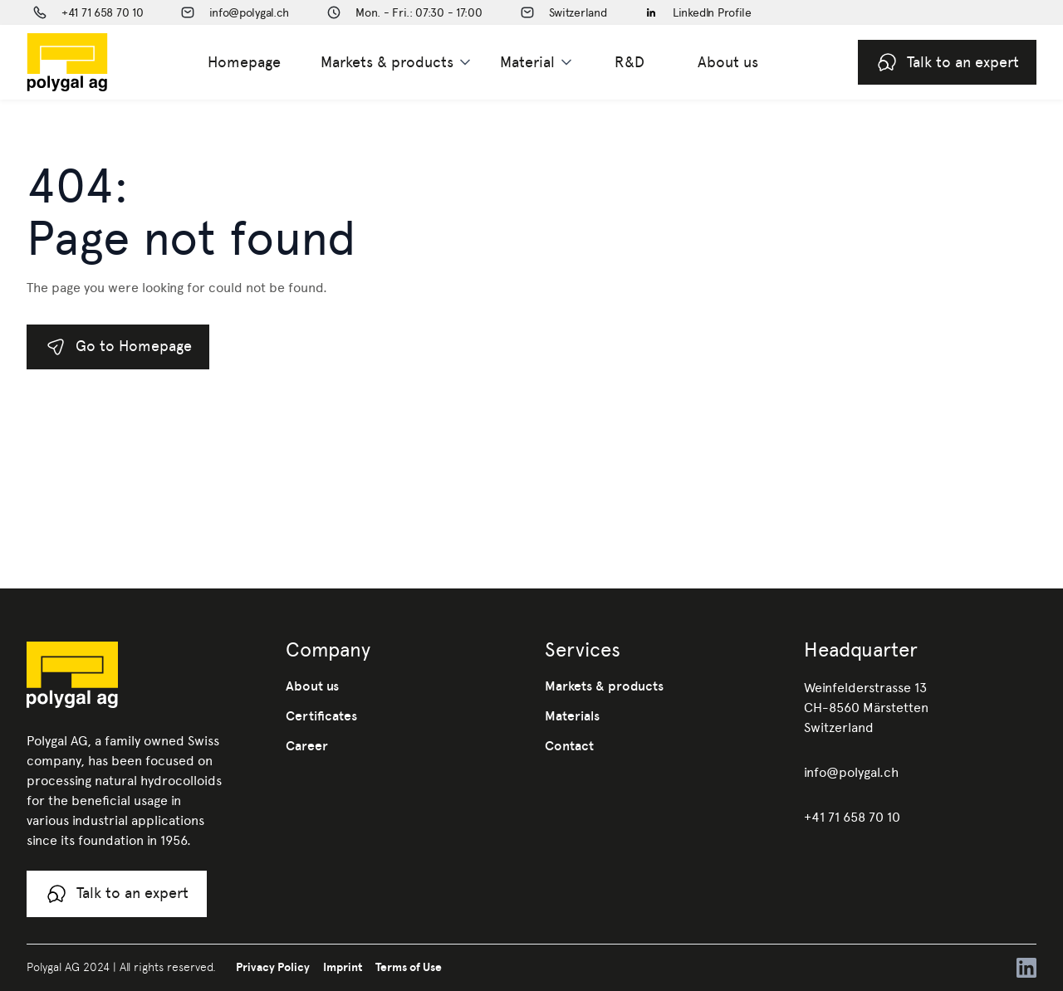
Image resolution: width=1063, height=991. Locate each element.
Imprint (342, 967)
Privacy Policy (273, 967)
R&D (629, 62)
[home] (94, 62)
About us (728, 62)
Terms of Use (408, 967)
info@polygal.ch (851, 772)
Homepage (244, 62)
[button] (397, 62)
